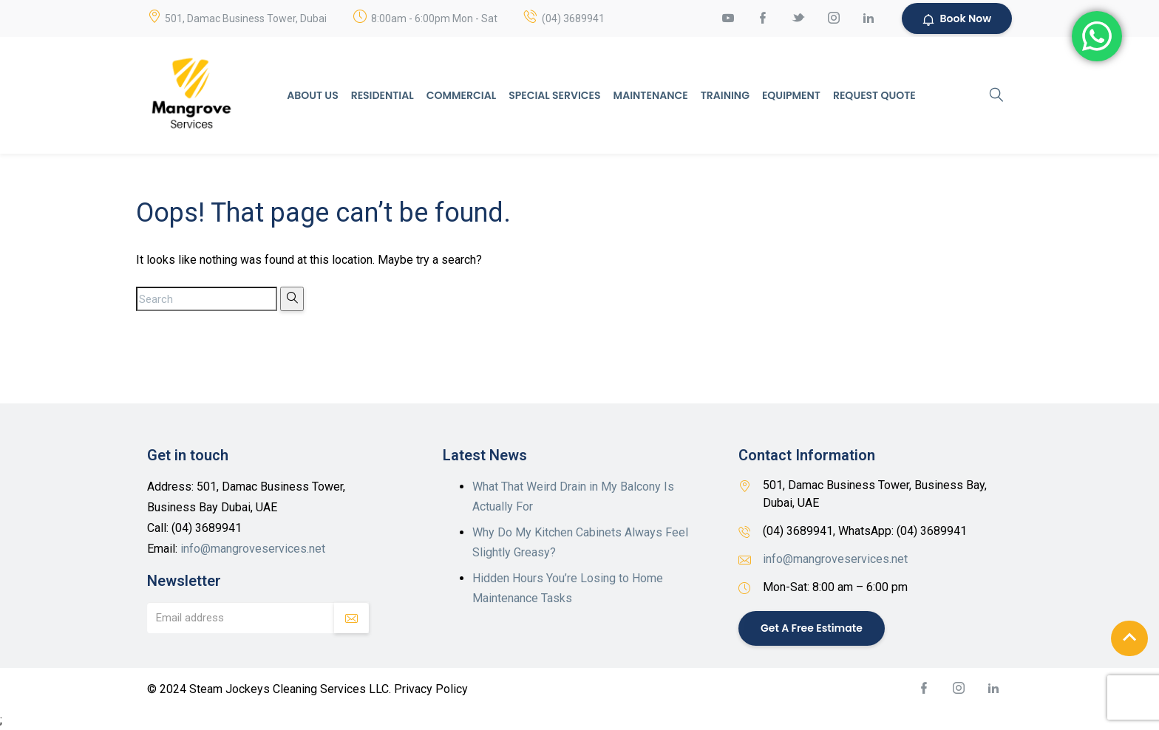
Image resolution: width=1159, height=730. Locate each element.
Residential (382, 95)
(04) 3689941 (573, 18)
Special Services (554, 95)
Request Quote (874, 95)
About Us (312, 95)
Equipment (791, 95)
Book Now (956, 18)
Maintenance (651, 95)
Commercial (461, 95)
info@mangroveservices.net (252, 549)
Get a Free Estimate (812, 628)
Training (725, 95)
